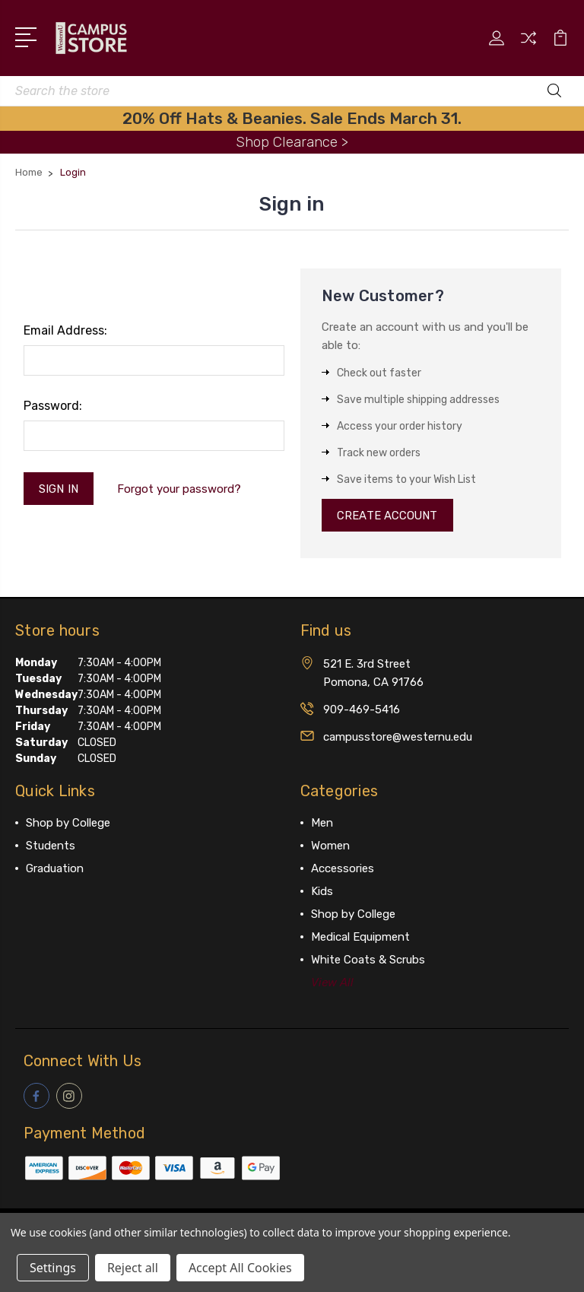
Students (50, 846)
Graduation (55, 869)
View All (332, 983)
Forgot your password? (180, 489)
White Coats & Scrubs (368, 960)
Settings (53, 1267)
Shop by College (68, 823)
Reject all (132, 1267)
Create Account (388, 515)
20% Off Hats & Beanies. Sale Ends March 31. (292, 118)
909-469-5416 (361, 710)
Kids (322, 892)
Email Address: (65, 330)
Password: (53, 405)
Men (322, 823)
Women (330, 846)
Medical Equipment (360, 937)
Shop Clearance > (292, 142)
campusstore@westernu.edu (397, 737)
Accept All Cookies (240, 1267)
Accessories (342, 869)
